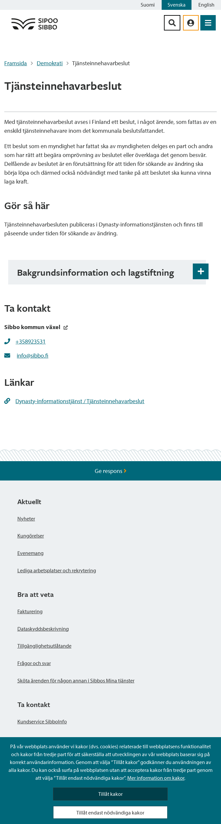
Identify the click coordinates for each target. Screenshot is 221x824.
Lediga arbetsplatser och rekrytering (56, 570)
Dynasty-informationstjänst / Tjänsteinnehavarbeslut (74, 401)
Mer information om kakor (155, 778)
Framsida (15, 63)
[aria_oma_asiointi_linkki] (191, 22)
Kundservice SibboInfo (42, 721)
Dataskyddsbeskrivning (43, 628)
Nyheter (26, 518)
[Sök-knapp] (172, 22)
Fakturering (30, 611)
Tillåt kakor (110, 794)
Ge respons (111, 470)
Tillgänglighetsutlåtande (44, 645)
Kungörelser (30, 535)
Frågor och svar (34, 663)
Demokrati (50, 63)
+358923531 (30, 341)
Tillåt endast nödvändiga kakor (110, 812)
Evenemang (30, 553)
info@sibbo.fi (32, 355)
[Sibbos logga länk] (34, 29)
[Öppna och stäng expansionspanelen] (201, 271)
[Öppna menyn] (208, 22)
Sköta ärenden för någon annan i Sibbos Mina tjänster (75, 680)
